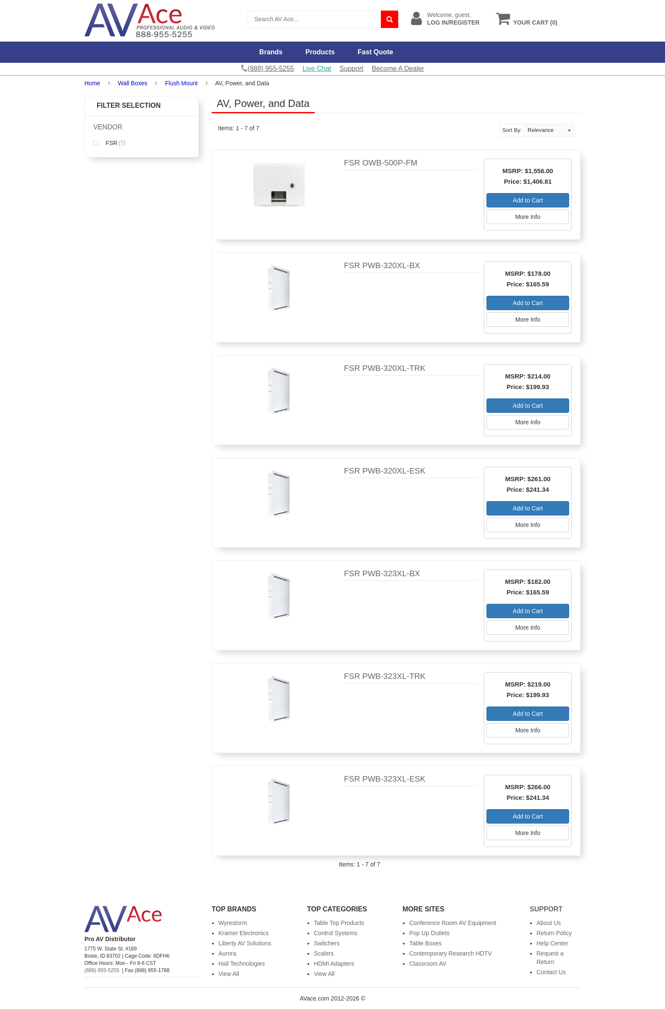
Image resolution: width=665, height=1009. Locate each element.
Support (351, 68)
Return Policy (554, 933)
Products (320, 52)
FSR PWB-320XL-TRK (384, 368)
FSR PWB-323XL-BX (382, 573)
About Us (548, 922)
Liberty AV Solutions (244, 943)
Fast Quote (375, 52)
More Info (527, 216)
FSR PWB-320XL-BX (382, 265)
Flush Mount (181, 83)
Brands (270, 52)
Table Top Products (339, 922)
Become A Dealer (398, 68)
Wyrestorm (232, 922)
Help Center (552, 943)
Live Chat (316, 68)
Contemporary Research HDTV (450, 953)
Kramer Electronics (243, 933)
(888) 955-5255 (101, 970)
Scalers (324, 953)
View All (228, 973)
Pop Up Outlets (429, 933)
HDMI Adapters (334, 963)
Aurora (227, 953)
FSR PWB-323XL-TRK (384, 676)
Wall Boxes (133, 83)
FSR (109, 143)
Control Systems (336, 933)
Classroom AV (428, 963)
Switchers (327, 943)
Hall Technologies (241, 963)
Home (92, 83)
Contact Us (551, 972)
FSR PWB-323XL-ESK (384, 778)
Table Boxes (425, 943)
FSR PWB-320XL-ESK (384, 470)
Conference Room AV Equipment (452, 922)
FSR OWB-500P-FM (380, 162)
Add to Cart (528, 200)
